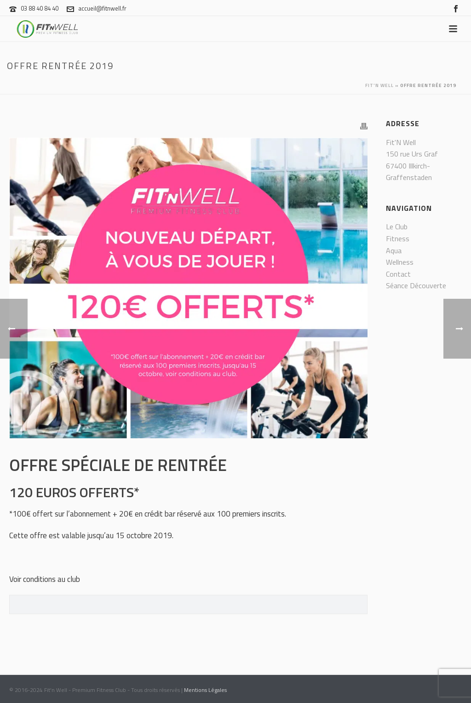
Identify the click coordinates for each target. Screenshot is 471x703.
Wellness (400, 261)
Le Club (397, 226)
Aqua (394, 250)
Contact (398, 273)
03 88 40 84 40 (39, 8)
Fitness (397, 238)
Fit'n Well (379, 85)
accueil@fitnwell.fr (102, 8)
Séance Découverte (416, 285)
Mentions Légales (205, 690)
